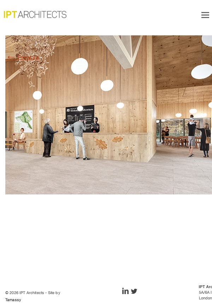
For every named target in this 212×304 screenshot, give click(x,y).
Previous (22, 57)
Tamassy (13, 300)
